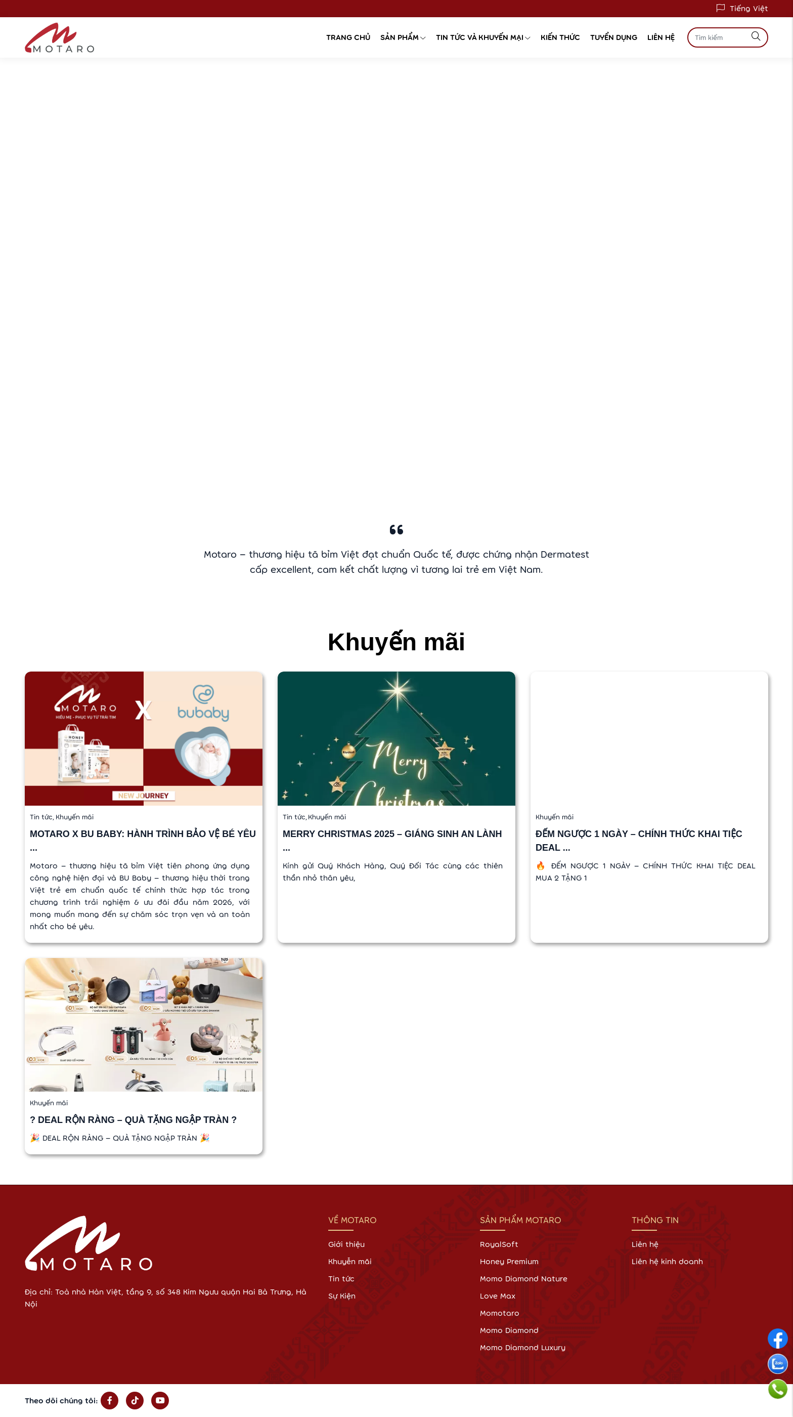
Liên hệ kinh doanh (667, 1261)
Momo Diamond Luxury (522, 1347)
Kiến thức (560, 37)
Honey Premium (509, 1261)
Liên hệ (661, 37)
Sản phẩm (403, 37)
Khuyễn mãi (350, 1261)
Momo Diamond (509, 1330)
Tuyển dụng (613, 37)
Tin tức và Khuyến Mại (483, 37)
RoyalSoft (499, 1244)
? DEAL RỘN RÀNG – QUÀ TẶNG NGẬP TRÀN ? (133, 1120)
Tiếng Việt (749, 8)
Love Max (497, 1295)
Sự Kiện (342, 1295)
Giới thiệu (346, 1244)
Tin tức (43, 816)
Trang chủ (348, 37)
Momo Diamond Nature (523, 1278)
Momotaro (499, 1313)
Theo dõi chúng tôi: (61, 1400)
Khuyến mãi (75, 816)
